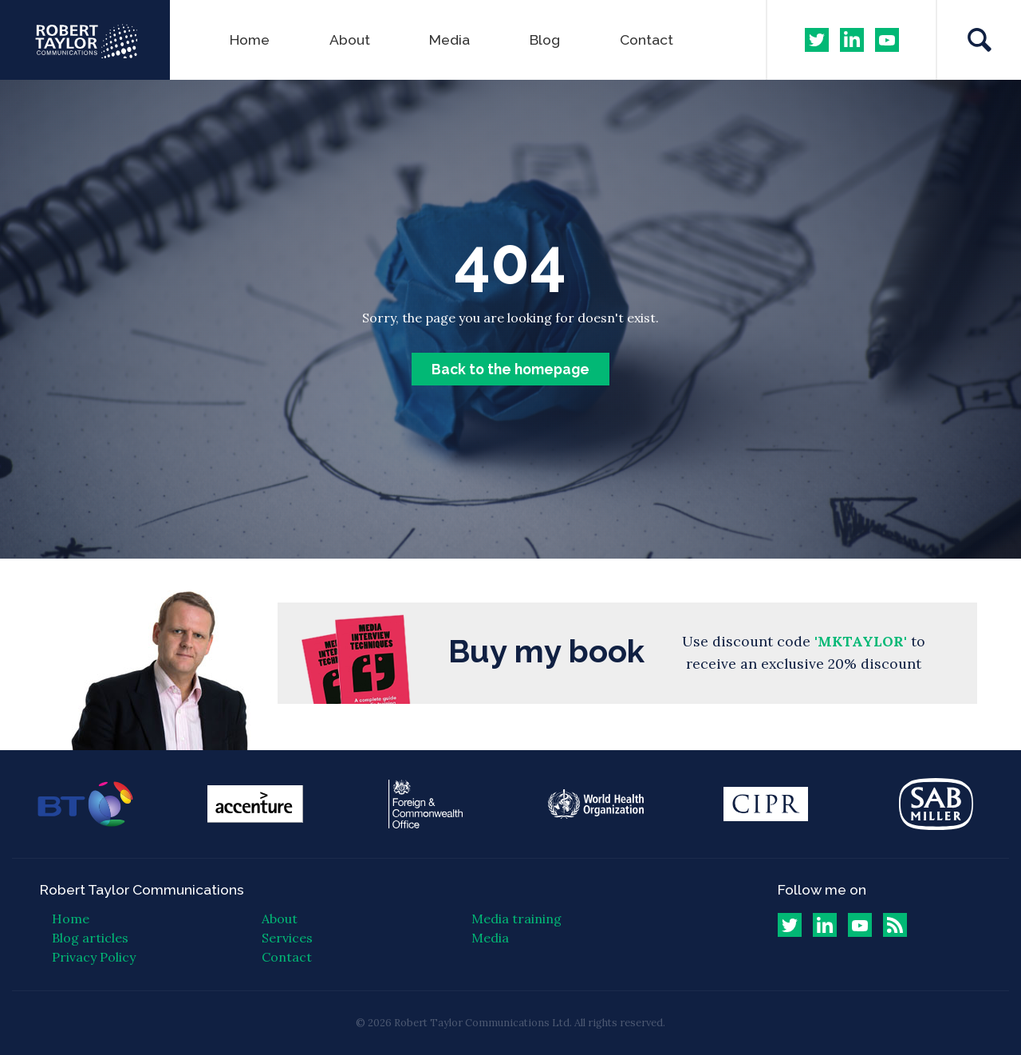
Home (250, 39)
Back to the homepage (510, 369)
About (349, 39)
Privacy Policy (94, 957)
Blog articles (90, 938)
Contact (646, 39)
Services (287, 938)
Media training (516, 919)
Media (449, 39)
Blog (545, 39)
